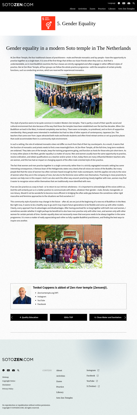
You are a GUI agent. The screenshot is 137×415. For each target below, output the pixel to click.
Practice (102, 8)
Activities (82, 8)
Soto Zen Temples (126, 8)
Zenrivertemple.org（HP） (48, 292)
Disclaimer (6, 385)
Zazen (92, 8)
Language (111, 3)
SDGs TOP (68, 317)
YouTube (41, 300)
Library (112, 8)
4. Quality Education (29, 317)
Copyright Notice (8, 381)
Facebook (42, 304)
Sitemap (5, 377)
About (72, 8)
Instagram (42, 296)
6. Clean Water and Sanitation (108, 317)
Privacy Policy (7, 389)
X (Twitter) (91, 386)
